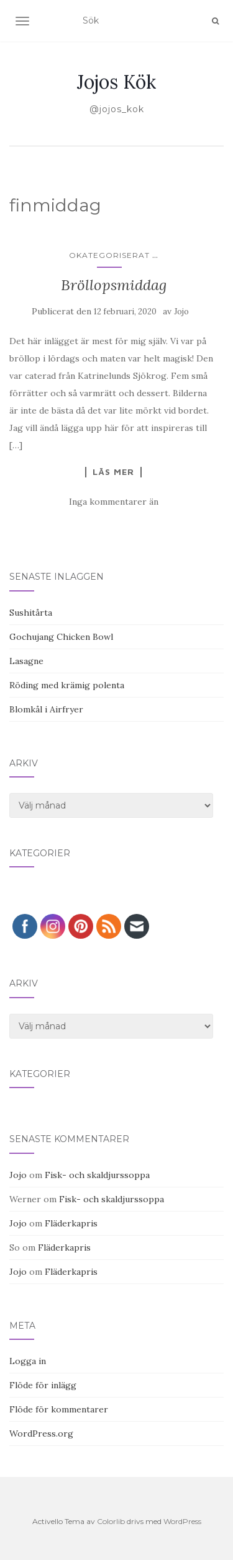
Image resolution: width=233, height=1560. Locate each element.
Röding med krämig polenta (66, 685)
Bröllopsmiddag (114, 285)
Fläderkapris (71, 1223)
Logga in (27, 1361)
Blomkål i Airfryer (46, 709)
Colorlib (111, 1521)
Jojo (181, 311)
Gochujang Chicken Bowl (61, 636)
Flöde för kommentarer (58, 1409)
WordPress (182, 1521)
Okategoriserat (109, 255)
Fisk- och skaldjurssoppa (97, 1175)
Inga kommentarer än (113, 501)
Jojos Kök (116, 82)
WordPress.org (41, 1433)
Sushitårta (30, 612)
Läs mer (113, 472)
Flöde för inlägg (42, 1385)
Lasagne (26, 661)
